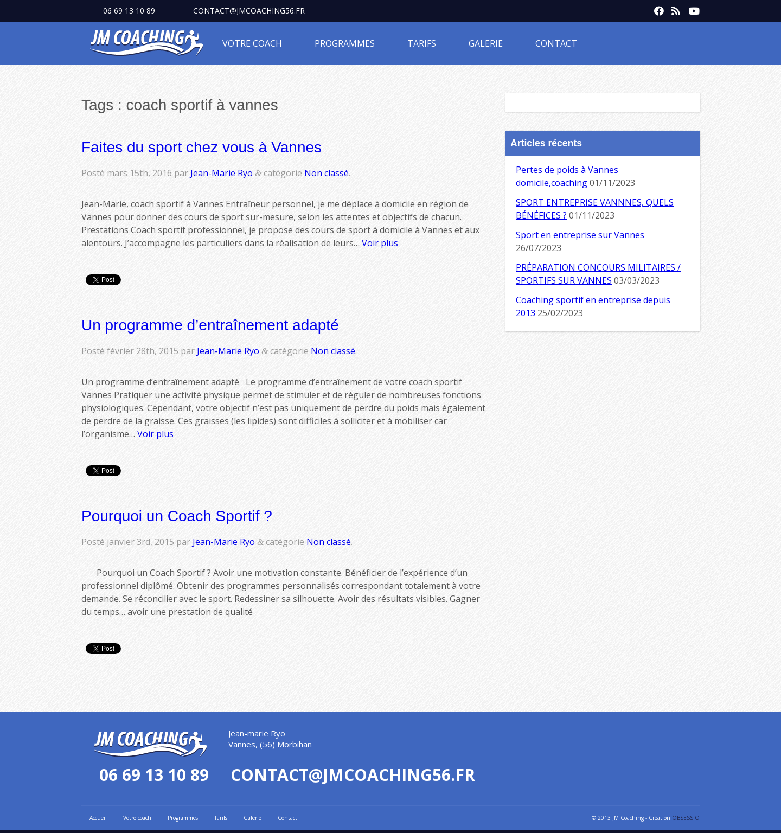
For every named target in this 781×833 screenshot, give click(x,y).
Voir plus (380, 243)
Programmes (345, 43)
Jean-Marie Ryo (221, 173)
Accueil (98, 818)
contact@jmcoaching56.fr (249, 10)
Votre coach (252, 43)
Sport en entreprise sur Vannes (580, 235)
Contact (556, 43)
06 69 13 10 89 (129, 10)
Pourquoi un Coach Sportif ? (176, 516)
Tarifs (421, 43)
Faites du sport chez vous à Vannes (201, 147)
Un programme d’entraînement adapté (210, 325)
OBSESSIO (686, 818)
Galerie (486, 43)
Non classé (326, 173)
